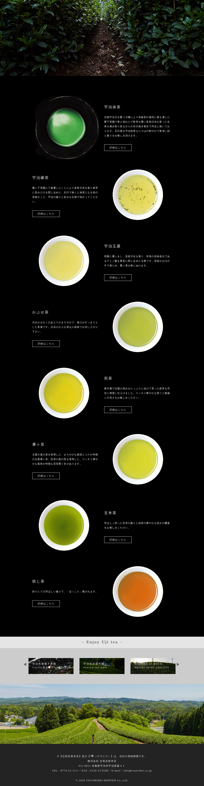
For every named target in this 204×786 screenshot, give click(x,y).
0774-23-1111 (70, 770)
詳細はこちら (118, 147)
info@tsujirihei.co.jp (138, 770)
